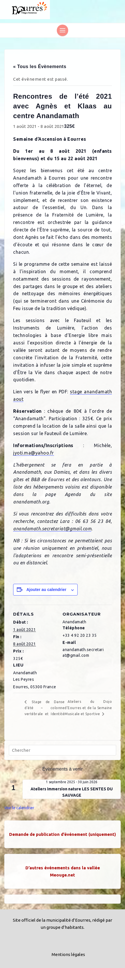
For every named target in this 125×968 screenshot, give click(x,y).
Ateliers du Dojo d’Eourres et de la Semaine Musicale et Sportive (88, 708)
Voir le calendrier (19, 808)
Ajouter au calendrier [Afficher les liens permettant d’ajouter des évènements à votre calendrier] (46, 589)
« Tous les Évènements (39, 66)
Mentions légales (68, 954)
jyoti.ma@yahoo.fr (33, 452)
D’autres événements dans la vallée (62, 867)
